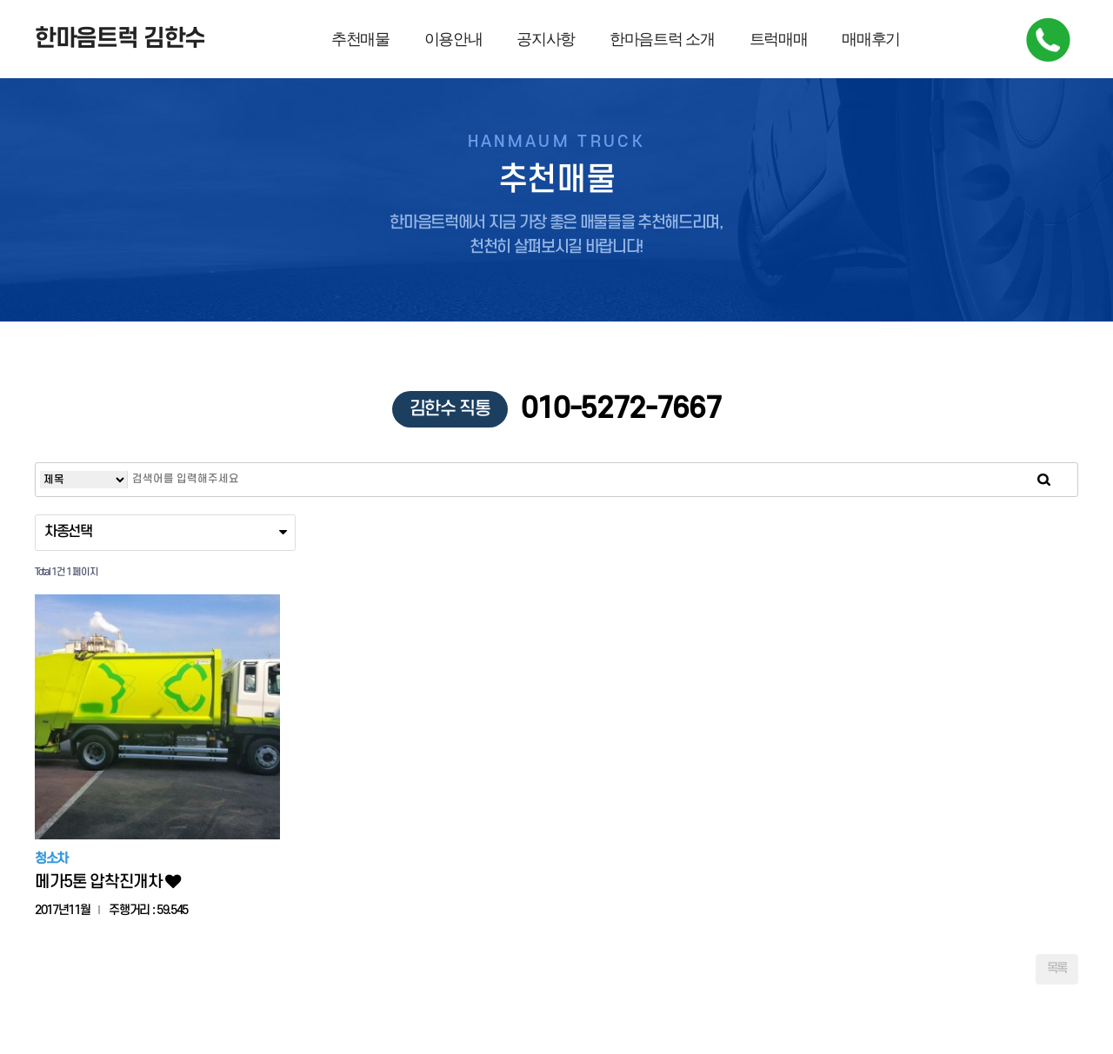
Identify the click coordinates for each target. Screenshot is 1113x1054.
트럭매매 (779, 39)
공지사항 (546, 39)
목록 (1057, 968)
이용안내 (453, 39)
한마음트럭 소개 (662, 39)
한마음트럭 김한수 (120, 39)
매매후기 (871, 39)
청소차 (51, 859)
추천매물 (360, 39)
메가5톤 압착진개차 (107, 882)
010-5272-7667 (557, 409)
